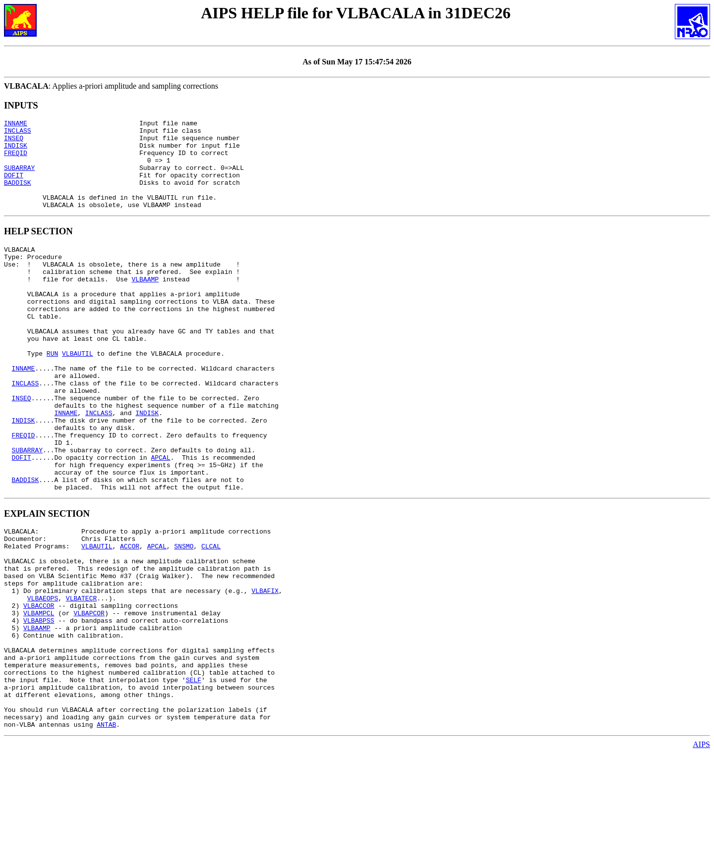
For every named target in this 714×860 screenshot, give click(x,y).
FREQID (15, 160)
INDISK (15, 151)
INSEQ (13, 142)
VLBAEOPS (42, 679)
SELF (193, 777)
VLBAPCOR (88, 697)
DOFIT (13, 186)
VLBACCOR (38, 688)
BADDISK (17, 195)
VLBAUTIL (77, 393)
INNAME (15, 124)
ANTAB (106, 831)
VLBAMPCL (38, 697)
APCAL (160, 518)
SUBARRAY (19, 177)
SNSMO (183, 617)
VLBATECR (81, 679)
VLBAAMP (145, 304)
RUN (52, 393)
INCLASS (17, 133)
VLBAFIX (265, 670)
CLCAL (211, 617)
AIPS (701, 851)
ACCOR (129, 617)
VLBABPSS (38, 706)
